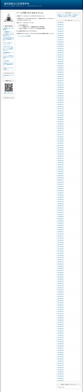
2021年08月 (60, 141)
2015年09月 (60, 292)
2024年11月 (60, 57)
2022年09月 (60, 113)
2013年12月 (60, 337)
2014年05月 (60, 326)
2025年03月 (60, 48)
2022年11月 (60, 109)
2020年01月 (60, 180)
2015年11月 (60, 288)
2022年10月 (60, 111)
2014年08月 (60, 320)
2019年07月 (60, 193)
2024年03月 (60, 74)
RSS (60, 387)
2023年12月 (60, 81)
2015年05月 (60, 300)
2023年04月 (60, 98)
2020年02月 (60, 178)
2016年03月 (60, 279)
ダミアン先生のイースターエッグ (8, 43)
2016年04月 (60, 277)
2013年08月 (60, 346)
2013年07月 (60, 348)
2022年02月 (60, 128)
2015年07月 (60, 296)
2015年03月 (60, 305)
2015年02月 (60, 307)
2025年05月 (60, 44)
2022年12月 (60, 106)
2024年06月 (60, 68)
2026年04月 (60, 22)
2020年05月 (60, 171)
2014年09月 (60, 318)
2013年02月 (60, 359)
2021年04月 (60, 150)
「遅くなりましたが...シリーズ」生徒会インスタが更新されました (8, 48)
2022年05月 (60, 121)
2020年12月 (60, 156)
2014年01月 (60, 335)
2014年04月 (60, 328)
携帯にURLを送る (8, 93)
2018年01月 (60, 231)
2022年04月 (60, 124)
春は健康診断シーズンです (8, 53)
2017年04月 (60, 251)
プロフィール (8, 97)
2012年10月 (60, 367)
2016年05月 (60, 275)
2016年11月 (60, 262)
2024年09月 (60, 61)
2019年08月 (60, 190)
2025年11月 (60, 31)
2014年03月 (60, 331)
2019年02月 (60, 203)
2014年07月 (60, 322)
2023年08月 (60, 89)
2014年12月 (60, 311)
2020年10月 (60, 160)
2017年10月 (60, 238)
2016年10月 (60, 264)
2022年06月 (60, 119)
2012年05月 (60, 378)
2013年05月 (60, 352)
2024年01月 (60, 78)
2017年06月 (60, 246)
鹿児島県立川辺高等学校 (16, 3)
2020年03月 (60, 175)
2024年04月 (60, 72)
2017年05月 (60, 249)
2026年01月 (60, 27)
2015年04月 (60, 303)
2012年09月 (60, 369)
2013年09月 (60, 344)
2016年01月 (60, 283)
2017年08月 (60, 242)
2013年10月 (60, 341)
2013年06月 (60, 350)
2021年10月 (60, 137)
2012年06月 (60, 376)
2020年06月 (60, 169)
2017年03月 (60, 253)
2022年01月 (60, 130)
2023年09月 (60, 87)
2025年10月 (60, 33)
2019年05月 (60, 197)
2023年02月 (60, 102)
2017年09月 (60, 240)
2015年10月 (60, 290)
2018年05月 (60, 223)
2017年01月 (60, 257)
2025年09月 (60, 35)
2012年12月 (60, 363)
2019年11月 (60, 184)
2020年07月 (60, 167)
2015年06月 (60, 298)
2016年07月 (60, 270)
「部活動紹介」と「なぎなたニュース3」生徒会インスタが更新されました (8, 33)
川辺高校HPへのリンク (8, 76)
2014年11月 (60, 313)
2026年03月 (60, 24)
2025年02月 (60, 50)
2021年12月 (60, 132)
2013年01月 (60, 361)
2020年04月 (60, 173)
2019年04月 (60, 199)
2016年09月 (60, 266)
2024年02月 (60, 76)
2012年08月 (60, 372)
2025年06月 (60, 42)
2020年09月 (60, 162)
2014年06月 (60, 324)
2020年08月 (60, 165)
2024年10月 (60, 59)
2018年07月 (60, 218)
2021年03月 (60, 152)
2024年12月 (60, 55)
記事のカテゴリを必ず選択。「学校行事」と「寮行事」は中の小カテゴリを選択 (68, 15)
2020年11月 (60, 158)
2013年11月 (60, 339)
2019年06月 (60, 195)
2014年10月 (60, 316)
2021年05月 (60, 147)
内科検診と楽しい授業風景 (8, 28)
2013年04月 (60, 354)
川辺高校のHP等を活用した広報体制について (8, 39)
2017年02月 (60, 255)
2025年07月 (60, 40)
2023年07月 (60, 91)
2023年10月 (60, 85)
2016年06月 (60, 272)
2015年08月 (60, 294)
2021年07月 (60, 143)
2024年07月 (60, 65)
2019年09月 (60, 188)
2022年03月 (60, 126)
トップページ (22, 36)
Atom (62, 387)
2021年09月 (60, 139)
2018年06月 (60, 221)
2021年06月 (60, 145)
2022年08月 (60, 115)
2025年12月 (60, 29)
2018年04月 (60, 225)
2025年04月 (60, 46)
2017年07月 (60, 244)
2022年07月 (60, 117)
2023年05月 (60, 96)
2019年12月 (60, 182)
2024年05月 (60, 70)
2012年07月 (60, 374)
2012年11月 (60, 365)
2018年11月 (60, 210)
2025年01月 (60, 53)
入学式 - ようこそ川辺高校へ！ (8, 68)
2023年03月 (60, 100)
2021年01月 (60, 154)
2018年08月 (60, 216)
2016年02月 (60, 281)
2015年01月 (60, 309)
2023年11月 (60, 83)
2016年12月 (60, 259)
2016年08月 (60, 268)
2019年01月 (60, 206)
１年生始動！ (6, 61)
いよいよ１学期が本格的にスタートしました (8, 57)
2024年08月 (60, 63)
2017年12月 (60, 234)
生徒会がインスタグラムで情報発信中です (8, 64)
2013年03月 (60, 356)
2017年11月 (60, 236)
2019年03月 (60, 201)
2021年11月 (60, 134)
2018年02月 (60, 229)
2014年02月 (60, 333)
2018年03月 (60, 227)
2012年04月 (60, 380)
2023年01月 (60, 104)
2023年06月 (60, 93)
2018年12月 (60, 208)
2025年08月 (60, 37)
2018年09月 (60, 214)
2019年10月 (60, 186)
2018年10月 (60, 212)
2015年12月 (60, 285)
